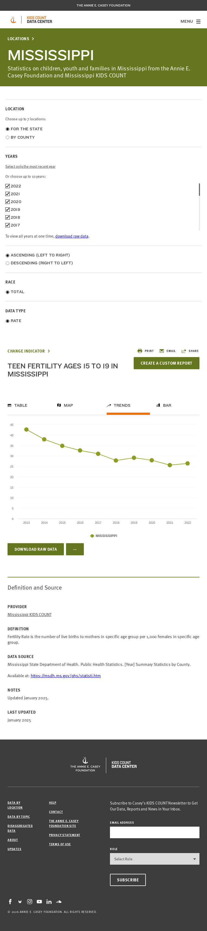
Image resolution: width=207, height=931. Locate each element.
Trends (122, 405)
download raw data (71, 236)
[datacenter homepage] (40, 19)
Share (190, 351)
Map (68, 405)
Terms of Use (60, 844)
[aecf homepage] (13, 19)
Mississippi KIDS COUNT (29, 614)
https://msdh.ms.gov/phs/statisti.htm (66, 675)
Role (114, 849)
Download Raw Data (36, 549)
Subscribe (128, 880)
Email (167, 351)
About (13, 840)
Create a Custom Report (166, 363)
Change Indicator (26, 351)
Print (145, 351)
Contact (56, 812)
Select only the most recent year (30, 166)
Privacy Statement (64, 835)
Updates (14, 849)
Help (52, 802)
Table (20, 405)
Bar (167, 405)
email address (122, 822)
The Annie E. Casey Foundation (103, 5)
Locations (18, 39)
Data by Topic (19, 816)
